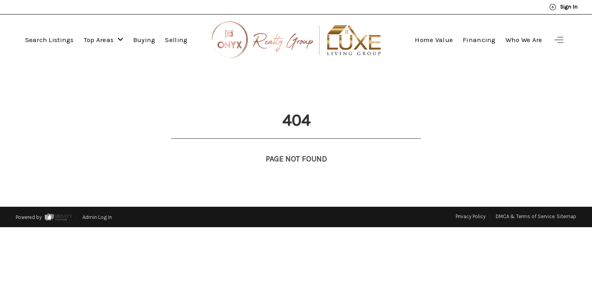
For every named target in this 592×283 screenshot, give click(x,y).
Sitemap (566, 202)
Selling (176, 40)
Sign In (563, 7)
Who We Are (524, 40)
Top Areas (103, 40)
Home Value (434, 40)
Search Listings (49, 40)
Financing (479, 40)
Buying (144, 40)
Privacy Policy (471, 202)
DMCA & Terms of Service (525, 202)
